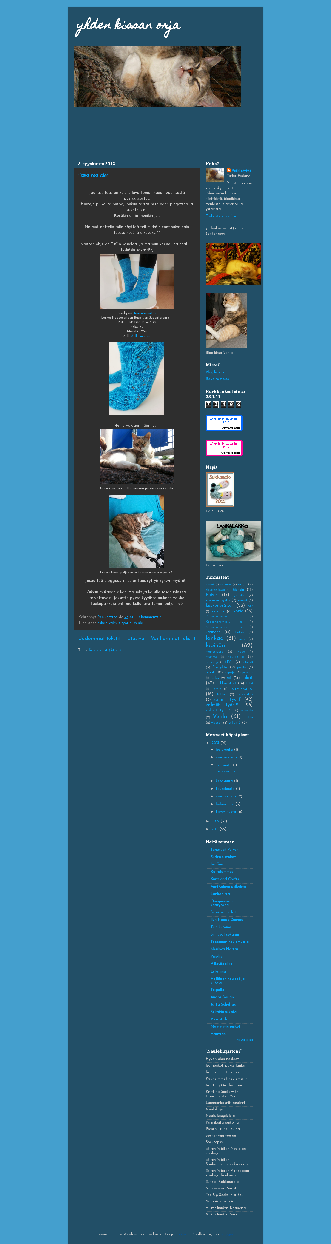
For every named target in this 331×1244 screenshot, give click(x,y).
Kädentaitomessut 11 (224, 616)
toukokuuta (226, 789)
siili (229, 678)
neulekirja (236, 657)
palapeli (247, 662)
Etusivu (135, 638)
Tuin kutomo (221, 927)
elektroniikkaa (215, 589)
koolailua (217, 611)
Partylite (219, 667)
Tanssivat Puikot (224, 850)
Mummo (211, 657)
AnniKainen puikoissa (228, 887)
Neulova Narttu (224, 949)
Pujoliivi (217, 957)
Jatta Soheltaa (223, 1005)
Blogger (226, 1234)
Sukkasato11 (226, 683)
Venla (138, 623)
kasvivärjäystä (218, 600)
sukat (102, 623)
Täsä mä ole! (93, 175)
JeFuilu (239, 595)
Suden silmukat (223, 857)
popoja (230, 672)
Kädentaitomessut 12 (224, 621)
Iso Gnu (217, 864)
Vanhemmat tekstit (173, 638)
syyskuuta (224, 765)
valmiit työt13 (120, 623)
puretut (247, 672)
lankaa (215, 638)
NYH (229, 662)
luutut (243, 639)
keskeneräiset (219, 605)
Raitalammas (222, 872)
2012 (215, 821)
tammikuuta (226, 812)
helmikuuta (225, 804)
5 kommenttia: (150, 617)
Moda (241, 651)
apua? (210, 584)
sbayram (183, 1234)
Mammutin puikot (225, 1027)
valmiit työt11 (227, 699)
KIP (250, 606)
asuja (242, 584)
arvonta (225, 584)
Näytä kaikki (245, 1040)
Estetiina (218, 971)
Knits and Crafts (225, 879)
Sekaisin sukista (224, 1012)
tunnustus (245, 694)
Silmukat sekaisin (225, 934)
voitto (248, 717)
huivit (211, 595)
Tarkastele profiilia (221, 216)
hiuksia (238, 590)
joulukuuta (225, 750)
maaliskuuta (226, 796)
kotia (238, 611)
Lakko (239, 632)
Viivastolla (219, 1019)
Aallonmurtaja (141, 336)
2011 (215, 829)
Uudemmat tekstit (99, 638)
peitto (241, 667)
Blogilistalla (215, 372)
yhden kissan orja (128, 26)
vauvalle (247, 710)
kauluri (242, 600)
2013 (215, 743)
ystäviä (234, 723)
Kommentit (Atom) (105, 650)
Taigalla (217, 990)
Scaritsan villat (223, 912)
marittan (218, 1034)
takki (249, 683)
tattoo (222, 694)
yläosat (216, 723)
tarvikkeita (241, 688)
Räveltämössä (217, 379)
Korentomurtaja (145, 313)
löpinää (215, 645)
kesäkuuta (225, 781)
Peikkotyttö (241, 171)
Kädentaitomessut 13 (224, 627)
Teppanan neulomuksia (230, 942)
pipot (210, 672)
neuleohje (212, 662)
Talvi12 (216, 689)
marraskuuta (227, 757)
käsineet (213, 632)
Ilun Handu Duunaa (227, 920)
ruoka (215, 678)
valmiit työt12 (222, 705)
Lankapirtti (220, 894)
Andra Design (222, 997)
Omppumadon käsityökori (222, 903)
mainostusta (214, 651)
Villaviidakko (221, 964)
